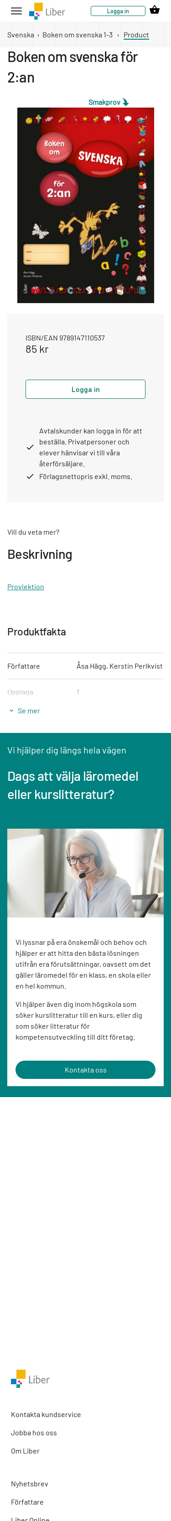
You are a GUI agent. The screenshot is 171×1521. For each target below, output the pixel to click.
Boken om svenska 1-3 (77, 34)
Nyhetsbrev (29, 1483)
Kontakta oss (86, 1069)
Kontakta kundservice (46, 1414)
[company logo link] (47, 11)
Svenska (20, 34)
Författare (27, 1501)
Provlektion (25, 586)
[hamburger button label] (16, 11)
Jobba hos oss (34, 1432)
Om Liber (25, 1450)
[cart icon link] (154, 11)
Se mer (29, 710)
